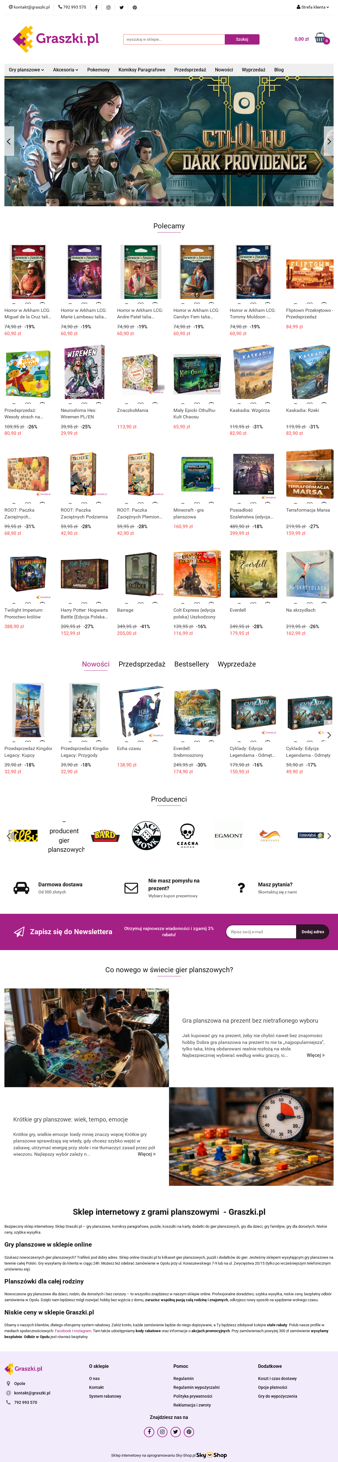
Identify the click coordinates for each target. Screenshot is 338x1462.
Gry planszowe (26, 70)
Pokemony (98, 70)
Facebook (63, 1331)
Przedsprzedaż (190, 70)
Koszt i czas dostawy (277, 1378)
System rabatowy (105, 1396)
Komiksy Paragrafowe (142, 70)
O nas (94, 1378)
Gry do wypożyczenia (277, 1396)
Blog (279, 70)
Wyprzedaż (253, 70)
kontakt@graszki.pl (32, 1393)
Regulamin (183, 1378)
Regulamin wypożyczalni (196, 1387)
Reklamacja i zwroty (192, 1405)
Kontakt (96, 1387)
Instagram (82, 1331)
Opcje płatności (272, 1387)
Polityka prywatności (192, 1396)
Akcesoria (65, 70)
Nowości (224, 70)
